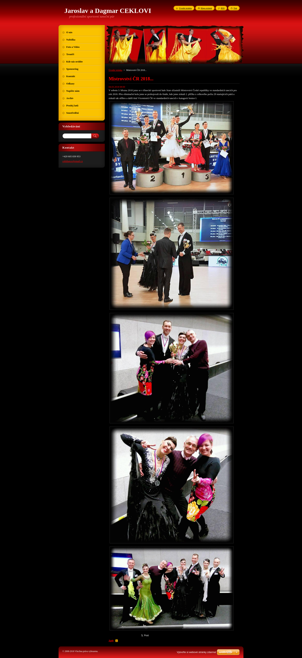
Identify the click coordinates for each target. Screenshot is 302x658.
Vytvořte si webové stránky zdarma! (196, 652)
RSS (223, 8)
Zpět (111, 640)
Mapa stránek (206, 8)
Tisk (235, 8)
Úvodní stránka (115, 70)
